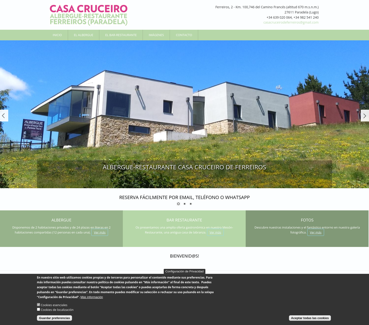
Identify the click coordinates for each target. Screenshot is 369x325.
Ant (4, 115)
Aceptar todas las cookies (310, 320)
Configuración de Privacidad (184, 273)
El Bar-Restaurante (121, 35)
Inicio (57, 35)
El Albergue (83, 35)
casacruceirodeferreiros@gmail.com (291, 22)
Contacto (184, 35)
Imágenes (156, 35)
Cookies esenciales (54, 307)
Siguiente (365, 115)
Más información (91, 299)
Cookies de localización (57, 312)
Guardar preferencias (54, 320)
